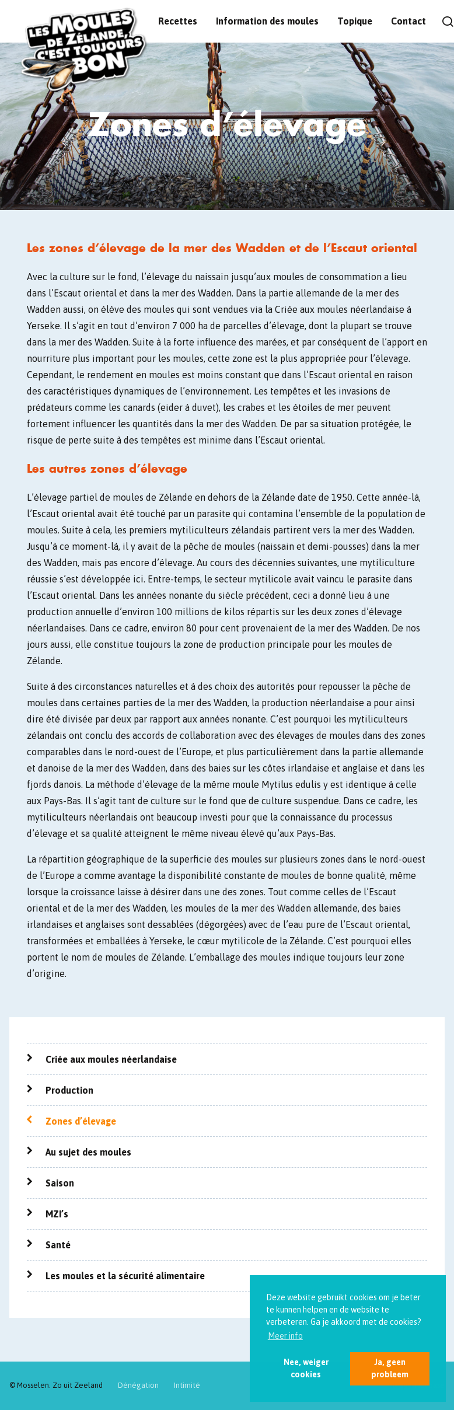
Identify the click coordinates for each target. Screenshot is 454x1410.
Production (69, 1090)
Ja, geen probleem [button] (389, 1368)
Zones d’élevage (81, 1121)
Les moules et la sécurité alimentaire (125, 1276)
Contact (408, 21)
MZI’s (57, 1214)
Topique (354, 21)
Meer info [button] (285, 1336)
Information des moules (267, 21)
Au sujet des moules (88, 1152)
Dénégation (138, 1385)
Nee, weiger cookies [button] (306, 1368)
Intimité (187, 1385)
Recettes (177, 21)
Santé (58, 1245)
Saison (60, 1183)
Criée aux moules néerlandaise (111, 1059)
